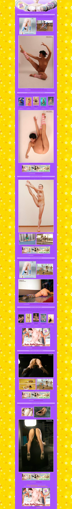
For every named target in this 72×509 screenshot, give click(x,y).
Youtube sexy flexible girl (38, 255)
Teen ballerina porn (39, 173)
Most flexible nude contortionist (38, 486)
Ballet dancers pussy (32, 485)
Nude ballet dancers (39, 507)
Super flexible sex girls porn (35, 304)
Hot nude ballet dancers (38, 400)
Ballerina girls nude (44, 304)
